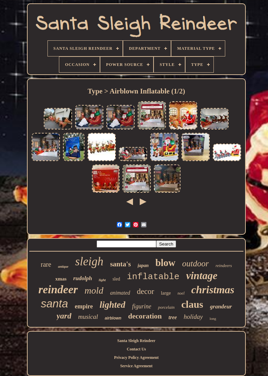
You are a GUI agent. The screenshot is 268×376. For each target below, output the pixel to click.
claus (192, 304)
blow (165, 262)
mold (94, 290)
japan (143, 265)
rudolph (82, 278)
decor (145, 291)
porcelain (166, 307)
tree (173, 317)
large (166, 293)
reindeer (58, 289)
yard (64, 315)
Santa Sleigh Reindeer (136, 340)
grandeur (221, 306)
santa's (120, 264)
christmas (212, 290)
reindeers (223, 265)
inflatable (153, 277)
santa (54, 303)
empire (84, 306)
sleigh (89, 261)
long (212, 318)
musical (88, 316)
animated (120, 293)
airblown (113, 318)
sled (116, 278)
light (102, 280)
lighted (113, 305)
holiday (193, 316)
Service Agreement (136, 366)
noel (181, 293)
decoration (145, 316)
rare (46, 264)
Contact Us (136, 349)
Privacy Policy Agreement (136, 357)
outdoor (195, 263)
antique (63, 266)
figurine (141, 306)
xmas (60, 278)
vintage (201, 275)
